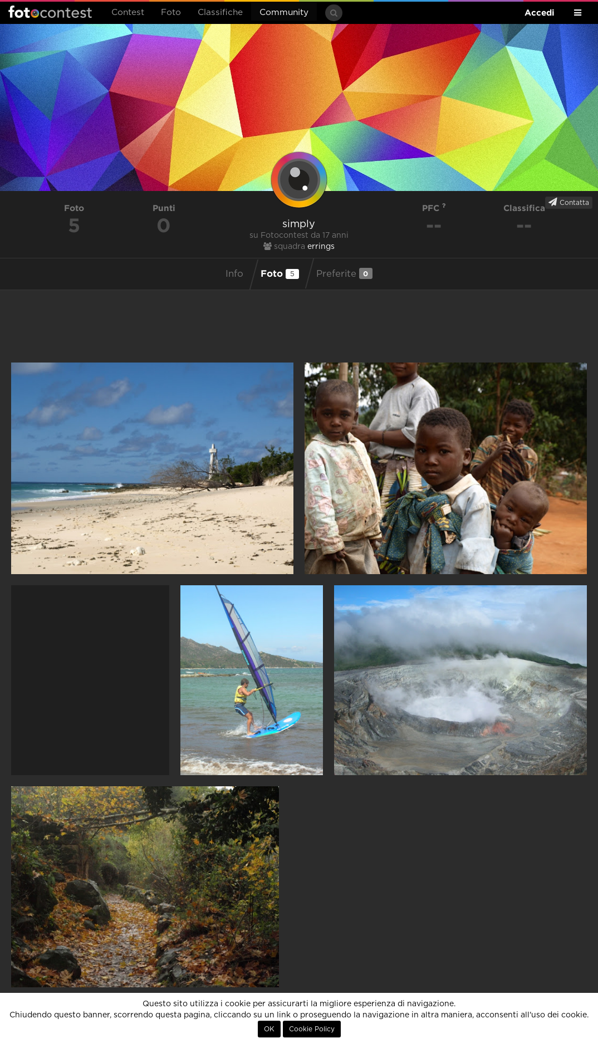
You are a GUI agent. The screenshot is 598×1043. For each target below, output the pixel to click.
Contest (127, 12)
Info (234, 274)
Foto (171, 12)
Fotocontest (50, 11)
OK (269, 1029)
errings (321, 247)
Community (283, 12)
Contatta (568, 202)
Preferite (344, 273)
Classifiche (220, 12)
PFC (434, 208)
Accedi (540, 12)
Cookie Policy (312, 1029)
